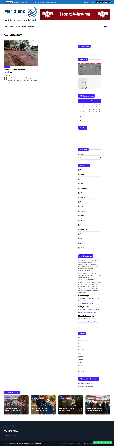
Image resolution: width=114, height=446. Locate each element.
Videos (82, 247)
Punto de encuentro (83, 340)
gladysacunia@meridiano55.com (87, 312)
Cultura (82, 179)
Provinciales (31, 26)
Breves (82, 174)
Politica (82, 225)
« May (80, 120)
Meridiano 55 (13, 431)
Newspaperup (28, 443)
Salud (81, 234)
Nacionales (83, 211)
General (82, 202)
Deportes (17, 26)
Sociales (82, 238)
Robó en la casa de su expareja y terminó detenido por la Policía (66, 410)
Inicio (6, 26)
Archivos (80, 154)
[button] (102, 442)
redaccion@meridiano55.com (90, 386)
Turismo (82, 243)
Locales (11, 26)
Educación (83, 192)
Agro (81, 170)
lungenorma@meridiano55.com (86, 303)
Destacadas (83, 188)
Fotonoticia (7, 66)
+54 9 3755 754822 (90, 383)
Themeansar (37, 443)
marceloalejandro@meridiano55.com (88, 322)
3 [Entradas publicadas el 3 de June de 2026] (86, 106)
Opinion (82, 215)
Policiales (24, 26)
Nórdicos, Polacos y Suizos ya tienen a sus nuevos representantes (12, 410)
